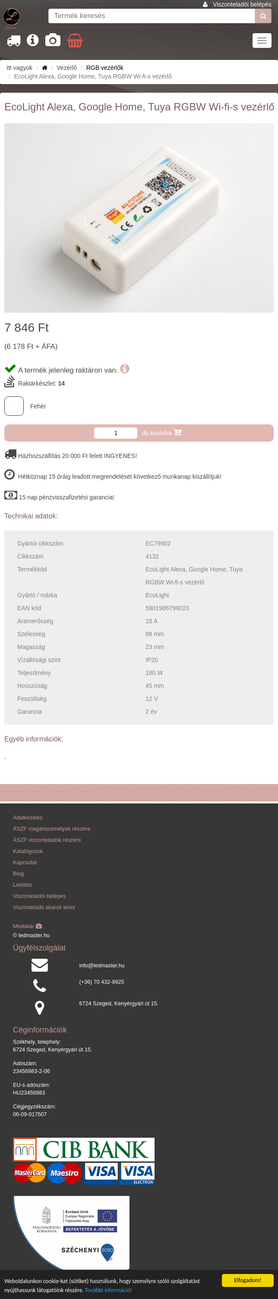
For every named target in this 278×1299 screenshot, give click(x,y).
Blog (18, 874)
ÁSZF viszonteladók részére (47, 840)
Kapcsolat (25, 863)
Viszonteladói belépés (242, 4)
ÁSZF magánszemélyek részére (51, 829)
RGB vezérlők (104, 67)
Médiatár (27, 926)
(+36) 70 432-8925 (101, 982)
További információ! (108, 1290)
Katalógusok (28, 851)
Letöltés (22, 885)
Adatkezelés (28, 818)
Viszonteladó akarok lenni (44, 907)
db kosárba (161, 432)
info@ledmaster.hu (102, 966)
